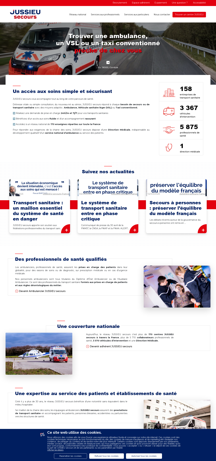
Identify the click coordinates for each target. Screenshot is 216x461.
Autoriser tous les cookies (144, 456)
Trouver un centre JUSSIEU (189, 14)
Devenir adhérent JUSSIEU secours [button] (111, 346)
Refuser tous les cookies (106, 456)
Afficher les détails (55, 450)
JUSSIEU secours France (55, 193)
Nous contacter (162, 14)
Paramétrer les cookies (70, 456)
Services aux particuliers (136, 14)
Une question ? (180, 2)
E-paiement (160, 2)
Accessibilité (199, 2)
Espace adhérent (141, 2)
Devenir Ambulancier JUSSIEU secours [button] (42, 291)
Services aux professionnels (105, 14)
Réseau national (77, 14)
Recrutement (120, 2)
